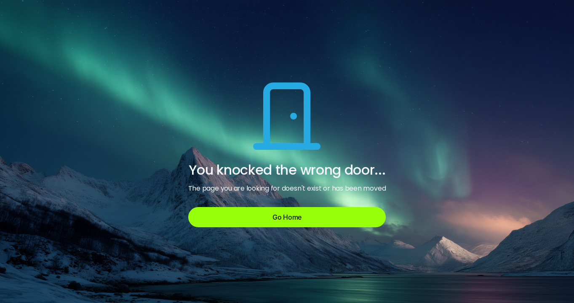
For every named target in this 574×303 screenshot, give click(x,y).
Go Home (287, 217)
